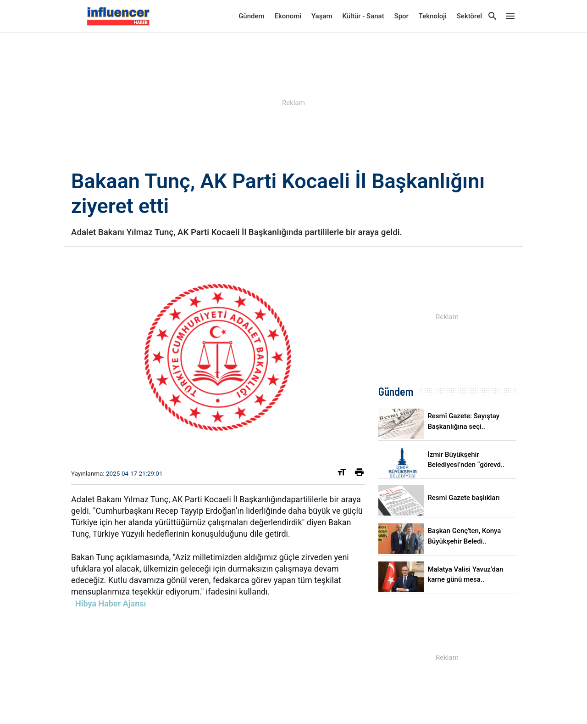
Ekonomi (288, 16)
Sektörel (469, 16)
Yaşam (321, 16)
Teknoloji (433, 16)
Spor (401, 16)
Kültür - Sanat (363, 16)
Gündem (251, 16)
